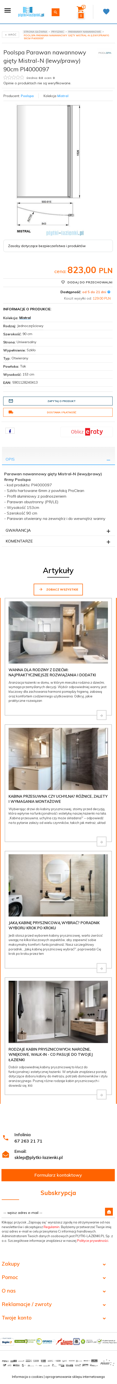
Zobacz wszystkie (58, 589)
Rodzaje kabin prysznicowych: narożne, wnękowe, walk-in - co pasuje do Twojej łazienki (51, 1054)
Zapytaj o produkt (42, 401)
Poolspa (27, 96)
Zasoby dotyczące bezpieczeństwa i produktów (47, 246)
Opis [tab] (10, 459)
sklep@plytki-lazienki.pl (38, 1157)
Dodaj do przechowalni (87, 282)
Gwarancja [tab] (18, 530)
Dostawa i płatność (42, 412)
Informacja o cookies (27, 1377)
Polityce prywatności (92, 1241)
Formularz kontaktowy (58, 1175)
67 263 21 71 (28, 1141)
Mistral (63, 96)
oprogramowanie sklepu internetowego (75, 1377)
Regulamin (51, 1227)
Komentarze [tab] (19, 541)
